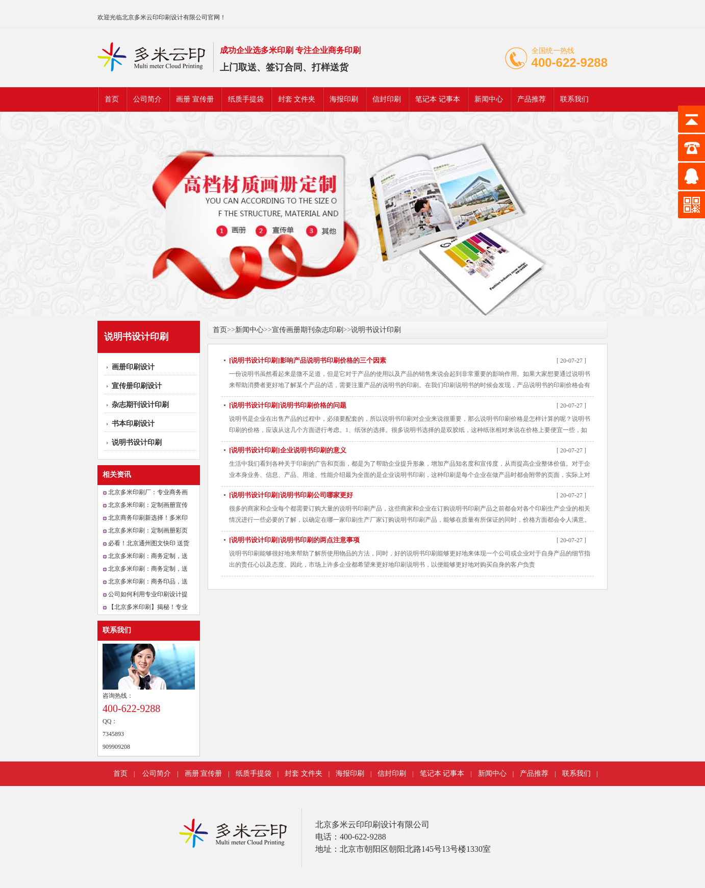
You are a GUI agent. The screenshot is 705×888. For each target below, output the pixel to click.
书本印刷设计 (133, 423)
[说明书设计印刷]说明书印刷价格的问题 (287, 405)
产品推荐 (531, 99)
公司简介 (147, 99)
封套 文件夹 (297, 99)
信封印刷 (386, 99)
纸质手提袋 (246, 99)
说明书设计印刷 (137, 442)
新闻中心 (488, 99)
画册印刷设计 (133, 367)
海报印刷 (344, 99)
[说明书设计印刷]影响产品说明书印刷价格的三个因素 (307, 360)
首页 (112, 99)
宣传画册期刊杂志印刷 (307, 330)
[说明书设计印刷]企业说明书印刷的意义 (287, 450)
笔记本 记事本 (437, 99)
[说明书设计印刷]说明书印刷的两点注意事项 (294, 540)
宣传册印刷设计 (137, 386)
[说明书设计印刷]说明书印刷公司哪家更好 (291, 495)
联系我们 (574, 99)
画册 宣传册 (195, 99)
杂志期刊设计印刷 (140, 405)
